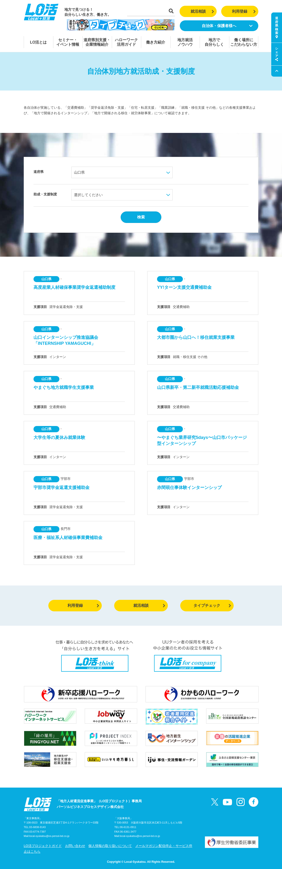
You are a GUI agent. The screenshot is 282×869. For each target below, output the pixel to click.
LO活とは (38, 42)
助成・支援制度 (45, 194)
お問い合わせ (75, 846)
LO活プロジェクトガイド (43, 846)
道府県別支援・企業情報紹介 (97, 42)
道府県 (39, 172)
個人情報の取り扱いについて (110, 846)
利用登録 (244, 11)
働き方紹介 (155, 42)
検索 (141, 217)
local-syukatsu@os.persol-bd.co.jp (49, 836)
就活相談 (202, 11)
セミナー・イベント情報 (67, 42)
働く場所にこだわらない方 (243, 42)
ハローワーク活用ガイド (126, 42)
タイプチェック (212, 605)
